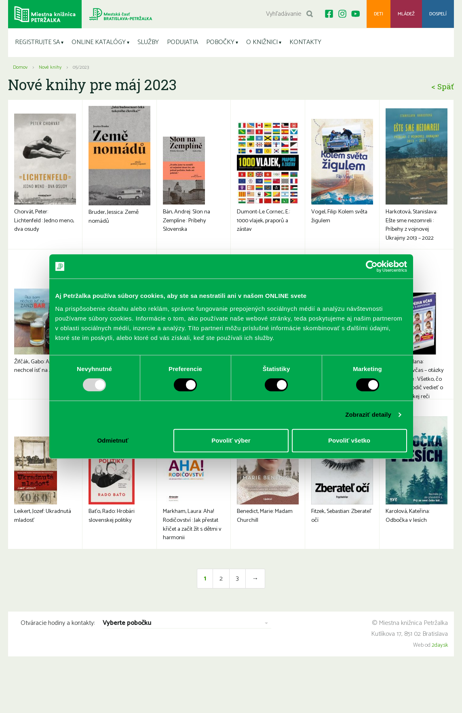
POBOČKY (220, 42)
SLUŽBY (148, 42)
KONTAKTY (305, 42)
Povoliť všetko (349, 440)
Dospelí (438, 14)
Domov (20, 67)
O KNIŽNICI (262, 42)
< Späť (442, 86)
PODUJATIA (182, 42)
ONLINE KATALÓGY (99, 42)
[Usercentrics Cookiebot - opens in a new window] (371, 266)
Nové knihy (50, 67)
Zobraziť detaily (368, 414)
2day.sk (440, 653)
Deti (378, 14)
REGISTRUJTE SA (37, 42)
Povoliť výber (230, 440)
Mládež (406, 14)
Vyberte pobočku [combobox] (127, 632)
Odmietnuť (112, 440)
